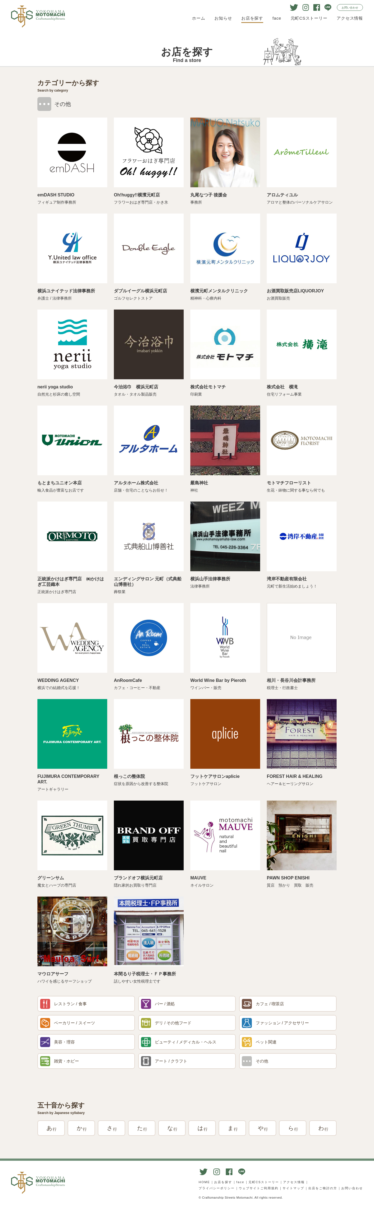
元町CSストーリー (309, 18)
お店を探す (252, 18)
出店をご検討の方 (322, 1188)
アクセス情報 (350, 18)
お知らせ (223, 18)
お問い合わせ (350, 7)
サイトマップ (293, 1188)
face (277, 18)
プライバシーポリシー (217, 1188)
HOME (204, 1182)
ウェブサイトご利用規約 (258, 1188)
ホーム (198, 18)
